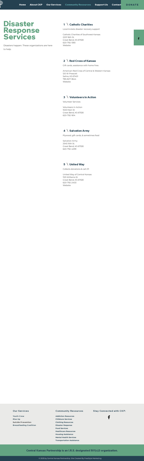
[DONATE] (132, 5)
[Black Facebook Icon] (138, 38)
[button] (36, 5)
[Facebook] (108, 417)
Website (67, 45)
